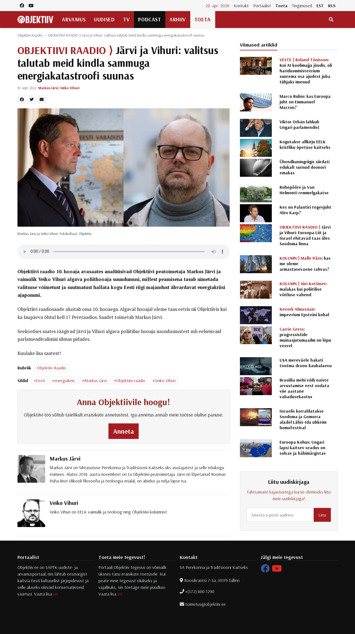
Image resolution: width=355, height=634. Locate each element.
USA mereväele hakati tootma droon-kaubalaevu (306, 362)
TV (126, 19)
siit (55, 594)
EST (320, 5)
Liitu (322, 515)
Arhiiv (177, 19)
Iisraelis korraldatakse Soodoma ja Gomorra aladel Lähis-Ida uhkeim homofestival (303, 419)
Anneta (123, 431)
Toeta (281, 5)
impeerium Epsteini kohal (304, 311)
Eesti (40, 380)
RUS (332, 5)
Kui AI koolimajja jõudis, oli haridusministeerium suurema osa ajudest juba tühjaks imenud (306, 71)
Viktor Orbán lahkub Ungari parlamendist (300, 124)
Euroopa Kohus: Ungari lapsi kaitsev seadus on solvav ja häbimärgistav (303, 447)
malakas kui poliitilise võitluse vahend (303, 289)
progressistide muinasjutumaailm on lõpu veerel (305, 337)
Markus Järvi (48, 88)
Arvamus (73, 19)
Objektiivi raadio (130, 380)
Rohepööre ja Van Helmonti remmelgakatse (304, 189)
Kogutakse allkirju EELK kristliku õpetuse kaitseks (305, 144)
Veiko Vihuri (70, 88)
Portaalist (262, 5)
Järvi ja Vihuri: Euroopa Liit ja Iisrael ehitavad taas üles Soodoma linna (305, 235)
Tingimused (302, 5)
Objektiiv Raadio (30, 35)
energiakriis (64, 380)
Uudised (104, 19)
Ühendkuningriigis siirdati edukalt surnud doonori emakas (304, 167)
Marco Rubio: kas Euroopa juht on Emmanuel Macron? (305, 101)
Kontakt (241, 5)
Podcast (149, 19)
